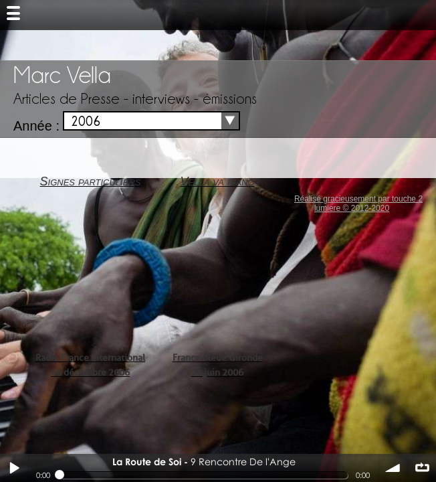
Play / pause (14, 468)
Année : (36, 125)
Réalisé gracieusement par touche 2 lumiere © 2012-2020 (358, 203)
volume (393, 468)
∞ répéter (422, 468)
